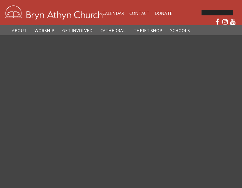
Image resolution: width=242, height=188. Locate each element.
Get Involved (77, 30)
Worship (44, 30)
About (19, 30)
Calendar (113, 13)
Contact (139, 13)
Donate (163, 13)
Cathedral (113, 30)
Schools (180, 30)
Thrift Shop (148, 30)
